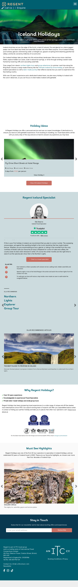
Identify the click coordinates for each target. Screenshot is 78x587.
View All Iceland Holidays (39, 48)
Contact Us (7, 571)
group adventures (44, 72)
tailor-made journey (30, 76)
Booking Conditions (55, 566)
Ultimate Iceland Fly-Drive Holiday (50, 74)
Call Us (7, 8)
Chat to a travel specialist (39, 266)
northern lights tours (28, 72)
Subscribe (62, 537)
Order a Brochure (19, 571)
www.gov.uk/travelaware (60, 442)
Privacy (65, 566)
